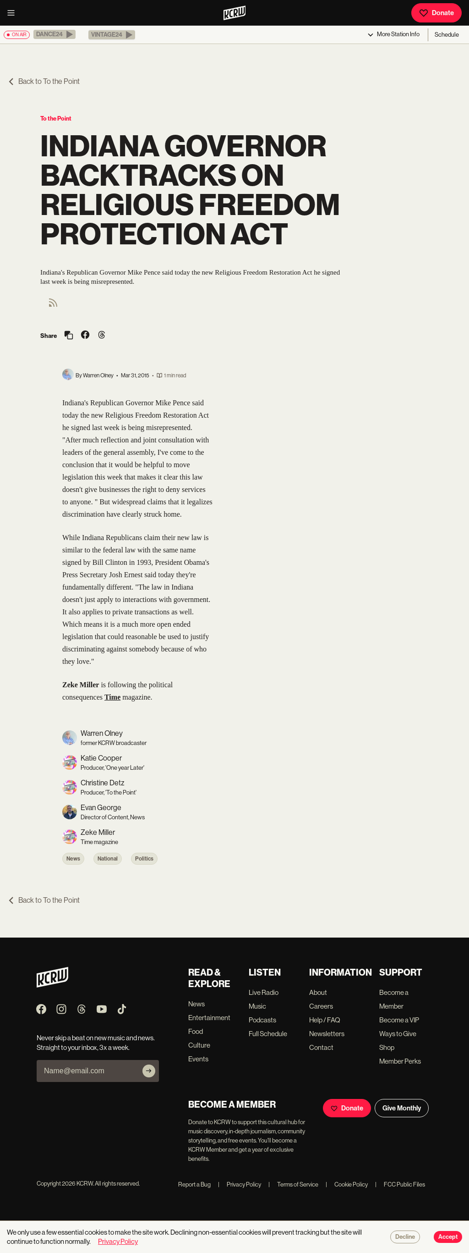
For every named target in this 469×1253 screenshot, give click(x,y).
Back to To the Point (43, 81)
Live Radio (263, 992)
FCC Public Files (400, 1184)
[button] (54, 34)
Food (195, 1031)
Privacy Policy (239, 1184)
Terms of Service (293, 1184)
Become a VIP (399, 1020)
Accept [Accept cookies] (448, 1237)
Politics (144, 859)
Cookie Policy (347, 1184)
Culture (199, 1045)
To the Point (55, 118)
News (73, 859)
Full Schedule (268, 1034)
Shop (386, 1047)
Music (257, 1006)
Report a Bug (194, 1184)
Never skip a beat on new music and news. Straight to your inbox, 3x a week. (96, 1042)
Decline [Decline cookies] (405, 1237)
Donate (436, 12)
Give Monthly (401, 1108)
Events (198, 1059)
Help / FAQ (324, 1020)
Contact (321, 1047)
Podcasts (262, 1020)
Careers (321, 1006)
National (108, 859)
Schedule (447, 34)
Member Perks (400, 1061)
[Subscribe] (148, 1071)
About (318, 992)
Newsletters (326, 1034)
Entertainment (209, 1017)
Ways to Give (397, 1034)
